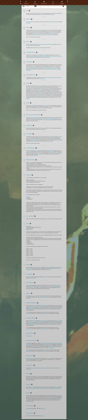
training (52, 276)
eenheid (28, 268)
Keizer (40, 33)
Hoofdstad (34, 305)
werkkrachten (35, 388)
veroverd (50, 106)
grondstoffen (43, 88)
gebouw (28, 44)
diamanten (50, 91)
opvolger (52, 32)
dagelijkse (60, 136)
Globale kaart (26, 2)
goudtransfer (41, 286)
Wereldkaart (33, 105)
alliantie (52, 376)
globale (38, 150)
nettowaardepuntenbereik (48, 119)
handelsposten (45, 44)
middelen (41, 343)
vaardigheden (32, 358)
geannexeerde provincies (36, 44)
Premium (59, 268)
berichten (31, 377)
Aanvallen (44, 118)
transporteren (32, 308)
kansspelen (27, 45)
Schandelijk (33, 34)
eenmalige (28, 137)
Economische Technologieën (30, 67)
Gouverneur (49, 358)
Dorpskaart (41, 14)
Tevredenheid (28, 88)
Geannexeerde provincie (31, 306)
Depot (50, 307)
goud (49, 89)
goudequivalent (28, 313)
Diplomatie (62, 2)
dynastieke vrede (49, 34)
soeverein (34, 21)
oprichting (46, 105)
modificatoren (38, 107)
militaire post (29, 344)
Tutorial (39, 47)
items (34, 164)
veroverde (53, 388)
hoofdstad (59, 345)
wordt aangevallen (51, 347)
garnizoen (50, 397)
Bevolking (38, 85)
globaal (33, 66)
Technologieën (49, 77)
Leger (53, 2)
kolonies (42, 44)
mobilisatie (39, 267)
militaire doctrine (33, 277)
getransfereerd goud (57, 286)
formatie (29, 22)
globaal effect (36, 118)
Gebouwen (44, 77)
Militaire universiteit (53, 67)
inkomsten (36, 89)
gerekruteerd (44, 276)
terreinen (29, 117)
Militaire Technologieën (44, 67)
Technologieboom (47, 57)
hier (28, 259)
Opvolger (36, 33)
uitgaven (31, 388)
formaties (53, 21)
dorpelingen (48, 267)
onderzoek (28, 21)
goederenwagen (29, 335)
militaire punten (42, 408)
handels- (61, 343)
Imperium (42, 347)
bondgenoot (52, 286)
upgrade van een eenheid (58, 320)
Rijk (41, 89)
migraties (27, 151)
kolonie (58, 343)
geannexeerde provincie (53, 343)
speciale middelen (57, 388)
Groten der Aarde (44, 2)
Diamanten (28, 196)
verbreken (42, 34)
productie (38, 388)
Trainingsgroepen (28, 269)
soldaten (54, 267)
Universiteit (38, 67)
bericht (28, 285)
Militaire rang (28, 408)
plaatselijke (34, 150)
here (29, 110)
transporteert (46, 305)
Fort (26, 231)
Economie (35, 2)
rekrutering (34, 267)
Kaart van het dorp (42, 78)
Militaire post (42, 128)
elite (61, 267)
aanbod (57, 285)
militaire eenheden (56, 77)
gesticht (58, 118)
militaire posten (51, 44)
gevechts (50, 21)
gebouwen (42, 388)
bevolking (39, 136)
